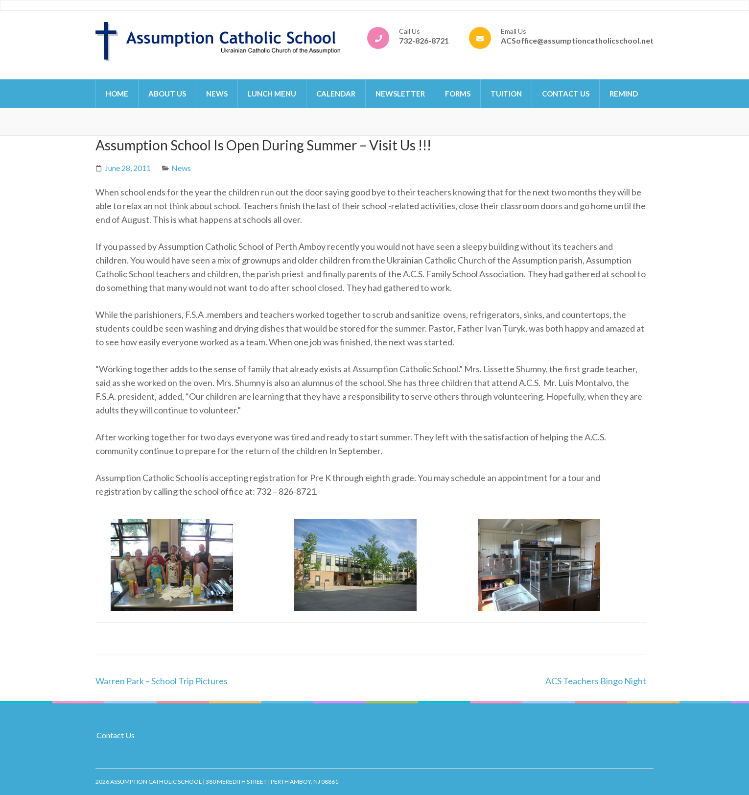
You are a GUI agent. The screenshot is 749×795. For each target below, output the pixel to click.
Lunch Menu (272, 93)
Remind (623, 93)
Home (117, 93)
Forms (457, 93)
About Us (167, 93)
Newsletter (400, 93)
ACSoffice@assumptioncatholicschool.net (577, 40)
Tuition (506, 93)
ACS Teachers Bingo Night (595, 680)
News (217, 93)
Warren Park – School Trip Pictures (161, 680)
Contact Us (565, 93)
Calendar (335, 93)
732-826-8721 (424, 40)
